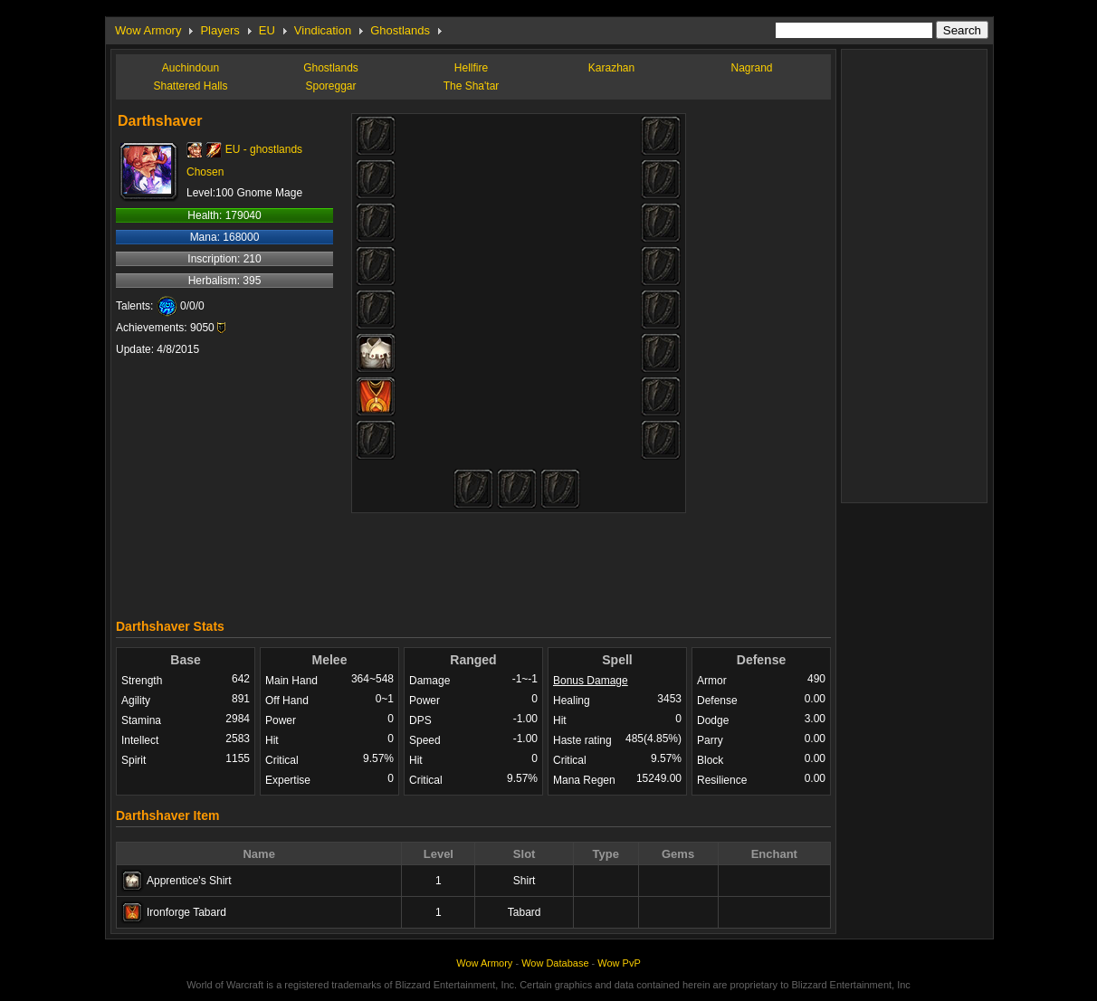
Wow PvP (618, 963)
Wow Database (554, 963)
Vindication (322, 30)
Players (219, 30)
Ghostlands (400, 30)
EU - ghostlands (263, 149)
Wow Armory (148, 30)
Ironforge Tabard (186, 912)
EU (267, 30)
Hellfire (471, 68)
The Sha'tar (472, 86)
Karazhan (611, 68)
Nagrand (751, 68)
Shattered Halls (190, 86)
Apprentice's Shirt (189, 880)
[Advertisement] (473, 561)
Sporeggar (330, 86)
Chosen (205, 172)
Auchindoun (190, 68)
